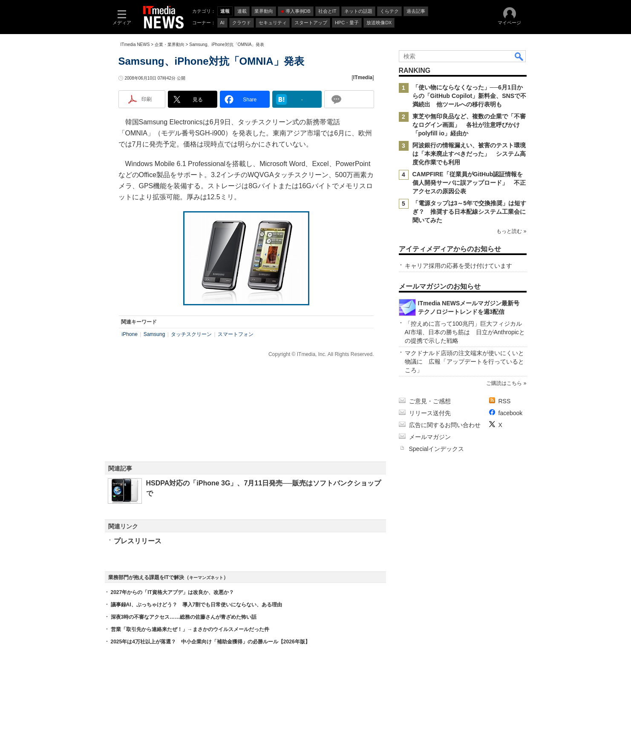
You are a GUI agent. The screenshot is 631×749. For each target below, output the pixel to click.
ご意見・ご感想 (430, 401)
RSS (504, 401)
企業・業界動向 (169, 44)
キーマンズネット (206, 577)
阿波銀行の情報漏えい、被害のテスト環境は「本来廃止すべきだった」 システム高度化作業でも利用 (469, 154)
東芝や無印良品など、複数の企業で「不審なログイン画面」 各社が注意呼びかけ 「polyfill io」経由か (469, 125)
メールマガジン (430, 436)
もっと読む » (511, 231)
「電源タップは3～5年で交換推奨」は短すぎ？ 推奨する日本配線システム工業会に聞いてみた (469, 212)
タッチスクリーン (191, 334)
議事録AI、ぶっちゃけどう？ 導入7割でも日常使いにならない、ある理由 (196, 605)
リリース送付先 (430, 413)
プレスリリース (137, 541)
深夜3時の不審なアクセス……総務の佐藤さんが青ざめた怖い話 (184, 617)
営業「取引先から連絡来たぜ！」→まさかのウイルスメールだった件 (190, 629)
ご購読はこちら (504, 383)
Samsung (154, 334)
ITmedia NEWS (135, 44)
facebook (510, 413)
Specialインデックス (436, 448)
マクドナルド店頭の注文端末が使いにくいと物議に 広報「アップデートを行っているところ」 (464, 361)
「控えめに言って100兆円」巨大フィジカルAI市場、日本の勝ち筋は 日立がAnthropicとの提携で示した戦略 (465, 332)
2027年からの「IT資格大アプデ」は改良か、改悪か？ (172, 592)
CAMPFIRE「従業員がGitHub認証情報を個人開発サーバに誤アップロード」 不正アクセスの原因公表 (469, 183)
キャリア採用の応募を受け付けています (458, 265)
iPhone (130, 334)
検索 (519, 56)
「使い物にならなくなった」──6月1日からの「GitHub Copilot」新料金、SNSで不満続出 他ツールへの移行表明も (469, 96)
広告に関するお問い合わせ (445, 425)
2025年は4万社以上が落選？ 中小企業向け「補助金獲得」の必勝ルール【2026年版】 (210, 642)
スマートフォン (236, 334)
